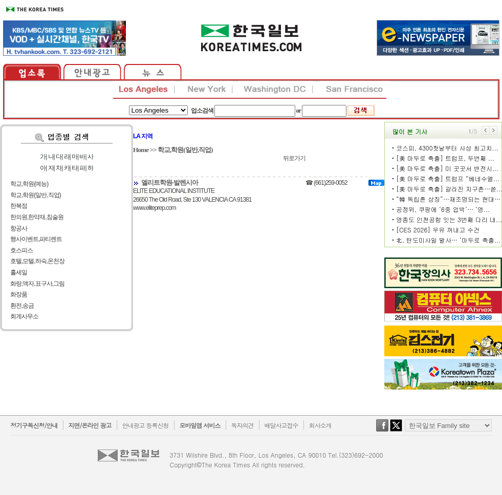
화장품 (18, 294)
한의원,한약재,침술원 (36, 217)
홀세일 (18, 272)
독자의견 (242, 425)
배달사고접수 (281, 425)
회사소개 (320, 425)
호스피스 (21, 250)
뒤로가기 (294, 158)
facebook (382, 430)
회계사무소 (24, 316)
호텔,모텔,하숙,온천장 (37, 261)
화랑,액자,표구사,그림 (37, 283)
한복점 (18, 205)
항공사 (18, 228)
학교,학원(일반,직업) (35, 195)
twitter (396, 430)
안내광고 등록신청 (145, 425)
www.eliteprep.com (154, 207)
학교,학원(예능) (29, 183)
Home (140, 150)
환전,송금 (22, 305)
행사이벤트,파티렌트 (36, 239)
